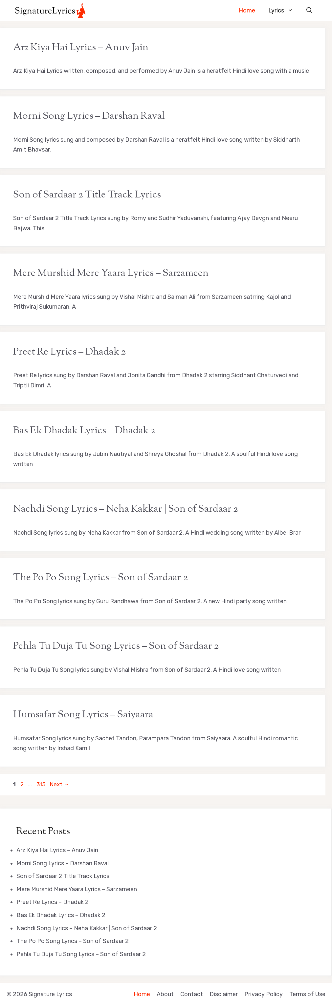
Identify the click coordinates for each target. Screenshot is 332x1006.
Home (247, 10)
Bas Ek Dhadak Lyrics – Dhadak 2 (84, 431)
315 (41, 784)
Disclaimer (224, 994)
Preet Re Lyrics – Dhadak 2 (69, 352)
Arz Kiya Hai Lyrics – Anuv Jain (80, 48)
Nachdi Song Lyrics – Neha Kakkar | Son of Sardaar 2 (125, 509)
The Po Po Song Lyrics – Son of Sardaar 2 (100, 578)
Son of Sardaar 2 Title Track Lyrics (87, 195)
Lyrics (284, 10)
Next (59, 784)
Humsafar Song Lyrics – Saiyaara (83, 715)
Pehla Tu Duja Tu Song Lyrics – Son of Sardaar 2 (116, 646)
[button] (309, 10)
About (165, 994)
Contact (191, 994)
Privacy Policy (263, 994)
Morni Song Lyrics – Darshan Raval (89, 116)
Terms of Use (307, 994)
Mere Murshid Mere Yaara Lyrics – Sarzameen (111, 273)
